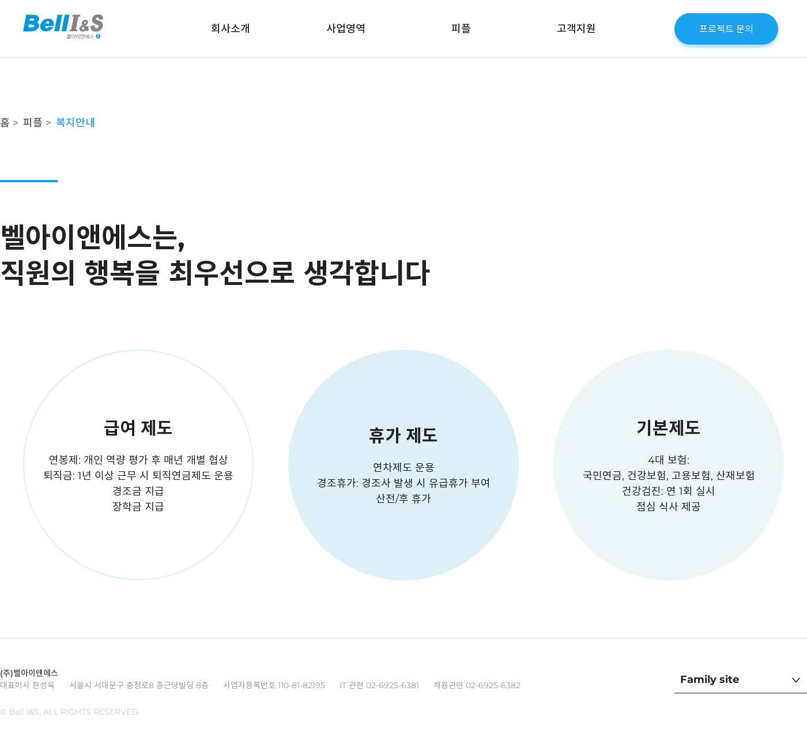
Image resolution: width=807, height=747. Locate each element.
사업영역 (345, 28)
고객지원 (576, 28)
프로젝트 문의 (726, 28)
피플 (461, 28)
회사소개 (230, 28)
